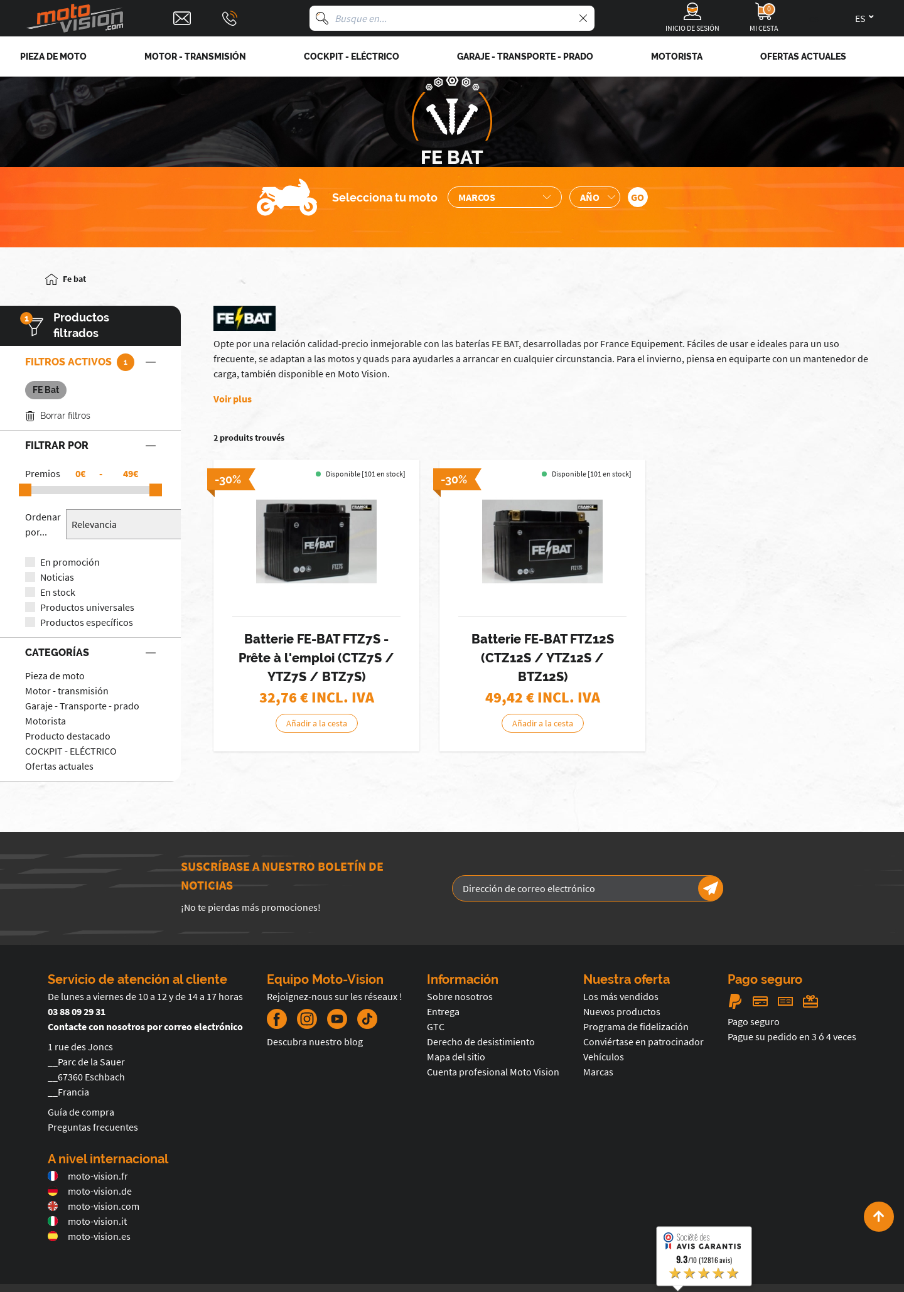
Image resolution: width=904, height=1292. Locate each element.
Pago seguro (754, 1021)
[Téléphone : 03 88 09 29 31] (230, 18)
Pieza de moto (55, 675)
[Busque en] (322, 18)
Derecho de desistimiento (481, 1041)
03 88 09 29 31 (76, 1011)
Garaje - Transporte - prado (82, 705)
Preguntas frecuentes (93, 1127)
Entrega (443, 1011)
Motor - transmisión (67, 690)
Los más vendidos (621, 996)
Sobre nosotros (460, 996)
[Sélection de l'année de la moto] (594, 197)
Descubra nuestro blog (315, 1041)
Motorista (45, 720)
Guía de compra (81, 1112)
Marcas (598, 1071)
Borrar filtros (57, 416)
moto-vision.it (87, 1221)
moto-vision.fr (88, 1176)
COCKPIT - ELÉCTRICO (71, 751)
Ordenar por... (43, 524)
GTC (435, 1026)
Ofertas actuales (59, 766)
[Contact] (182, 18)
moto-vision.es (89, 1236)
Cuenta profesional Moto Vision (493, 1071)
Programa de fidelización (636, 1026)
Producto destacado (67, 735)
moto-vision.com (93, 1206)
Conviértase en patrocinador (643, 1041)
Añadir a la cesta (316, 723)
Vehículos (603, 1056)
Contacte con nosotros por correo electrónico (145, 1026)
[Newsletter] (710, 888)
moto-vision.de (90, 1191)
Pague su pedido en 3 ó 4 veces (792, 1036)
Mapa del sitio (456, 1056)
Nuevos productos (621, 1011)
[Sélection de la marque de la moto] (505, 197)
